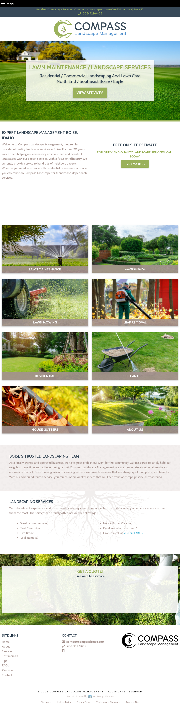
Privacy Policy (83, 702)
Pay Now (7, 670)
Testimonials (10, 656)
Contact (7, 675)
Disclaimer (46, 702)
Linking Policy (64, 702)
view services (90, 93)
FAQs (5, 665)
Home (6, 642)
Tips (4, 661)
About (6, 646)
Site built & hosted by (90, 696)
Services (7, 651)
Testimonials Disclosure (108, 702)
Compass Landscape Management (77, 691)
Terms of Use (132, 702)
